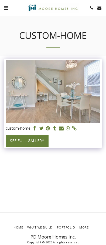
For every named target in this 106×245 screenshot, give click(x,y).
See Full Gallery (27, 140)
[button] (6, 7)
